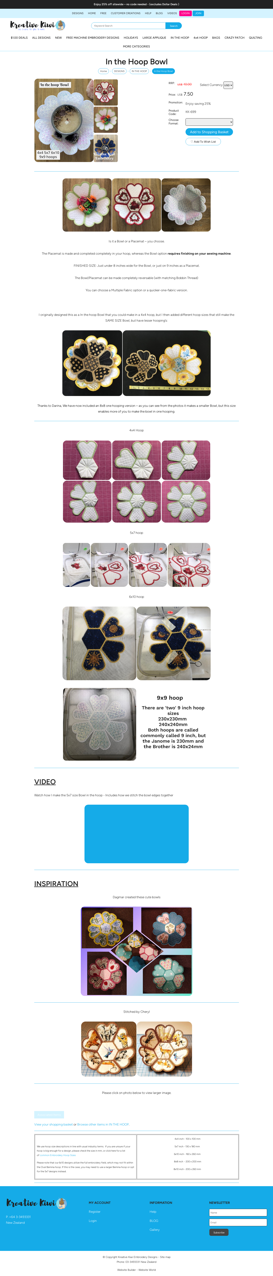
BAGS (216, 37)
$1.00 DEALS (19, 37)
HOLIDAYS (131, 37)
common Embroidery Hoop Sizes (58, 1155)
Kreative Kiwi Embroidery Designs (137, 1257)
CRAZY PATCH (235, 37)
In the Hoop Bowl (163, 71)
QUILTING (255, 37)
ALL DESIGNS (41, 37)
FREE (103, 13)
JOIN (198, 13)
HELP (148, 13)
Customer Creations (126, 13)
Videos (172, 13)
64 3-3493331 (21, 1217)
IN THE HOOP (180, 37)
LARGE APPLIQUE (154, 37)
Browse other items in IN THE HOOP (103, 1124)
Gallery (155, 1230)
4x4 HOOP (201, 37)
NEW (58, 37)
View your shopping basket (53, 1124)
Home (92, 13)
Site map (165, 1257)
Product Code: (174, 112)
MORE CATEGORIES (136, 46)
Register (94, 1212)
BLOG (159, 13)
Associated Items (49, 1115)
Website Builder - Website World (136, 1270)
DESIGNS (78, 13)
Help (153, 1212)
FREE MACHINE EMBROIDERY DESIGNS (92, 37)
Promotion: (176, 102)
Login (185, 13)
